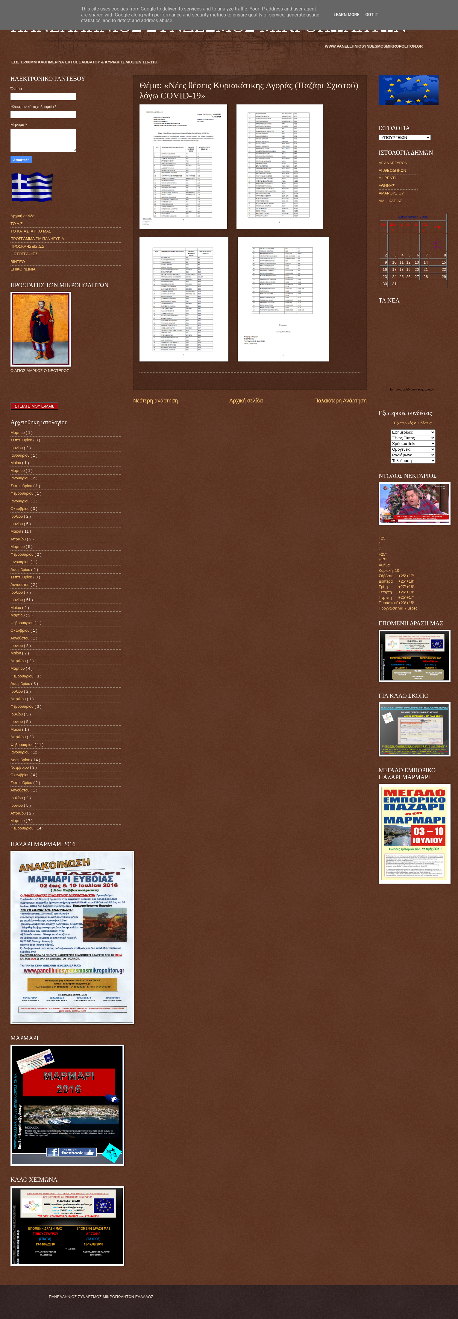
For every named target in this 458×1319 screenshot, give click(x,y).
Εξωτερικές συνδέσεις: (413, 423)
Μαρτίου (18, 432)
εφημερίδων (426, 389)
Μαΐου (16, 463)
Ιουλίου (17, 516)
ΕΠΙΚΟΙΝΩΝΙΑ (23, 269)
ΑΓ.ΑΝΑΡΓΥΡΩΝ (393, 163)
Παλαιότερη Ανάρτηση (340, 401)
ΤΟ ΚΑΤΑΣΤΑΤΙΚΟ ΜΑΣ (30, 231)
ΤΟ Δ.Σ (16, 223)
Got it (371, 14)
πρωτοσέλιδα (403, 389)
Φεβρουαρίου (22, 493)
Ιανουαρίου (20, 455)
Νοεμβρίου (20, 767)
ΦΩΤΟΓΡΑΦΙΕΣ (24, 254)
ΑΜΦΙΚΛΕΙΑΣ (390, 201)
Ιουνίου (17, 448)
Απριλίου (18, 539)
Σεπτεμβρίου (21, 440)
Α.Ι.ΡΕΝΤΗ (388, 178)
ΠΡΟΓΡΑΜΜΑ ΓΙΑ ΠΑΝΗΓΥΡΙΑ (37, 238)
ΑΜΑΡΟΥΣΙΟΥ (391, 193)
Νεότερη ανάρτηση (155, 401)
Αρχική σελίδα (246, 401)
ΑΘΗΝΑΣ (387, 185)
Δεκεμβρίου (20, 569)
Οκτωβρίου (20, 508)
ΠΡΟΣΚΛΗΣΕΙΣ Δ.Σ (27, 246)
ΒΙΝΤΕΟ (17, 261)
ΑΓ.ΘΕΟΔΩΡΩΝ (392, 170)
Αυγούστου (20, 584)
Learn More (346, 14)
